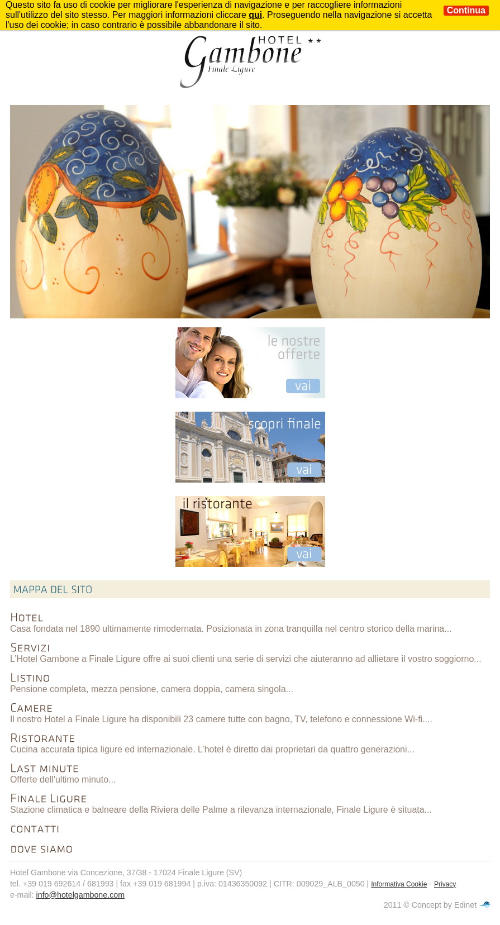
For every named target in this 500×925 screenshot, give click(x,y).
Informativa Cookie (399, 884)
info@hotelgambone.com (80, 894)
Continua (466, 10)
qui (255, 15)
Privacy (445, 884)
